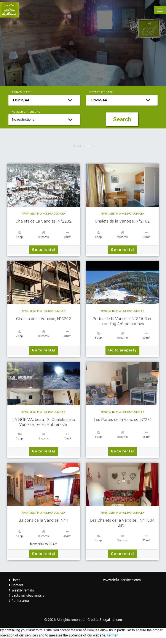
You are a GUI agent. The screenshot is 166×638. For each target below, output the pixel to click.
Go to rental (43, 249)
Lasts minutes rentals (26, 595)
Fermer (112, 635)
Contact (15, 585)
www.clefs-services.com (122, 580)
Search (122, 119)
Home (14, 580)
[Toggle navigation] (160, 10)
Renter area (18, 601)
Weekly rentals (21, 590)
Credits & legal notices (105, 620)
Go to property (122, 350)
